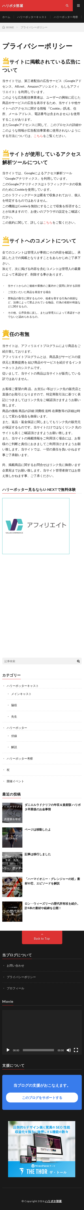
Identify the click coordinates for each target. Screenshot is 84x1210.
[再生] (8, 1050)
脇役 (14, 705)
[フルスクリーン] (76, 1050)
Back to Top (42, 938)
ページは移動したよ (38, 829)
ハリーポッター (17, 728)
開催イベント (15, 781)
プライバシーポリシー (21, 977)
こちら (38, 136)
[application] (42, 1032)
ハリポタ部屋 (53, 1201)
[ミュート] (69, 1050)
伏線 (14, 736)
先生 (14, 716)
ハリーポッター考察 (66, 17)
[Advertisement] (42, 606)
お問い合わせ (15, 965)
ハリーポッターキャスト (32, 17)
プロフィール (15, 988)
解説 (14, 747)
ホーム (6, 17)
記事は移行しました (38, 854)
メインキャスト (21, 694)
